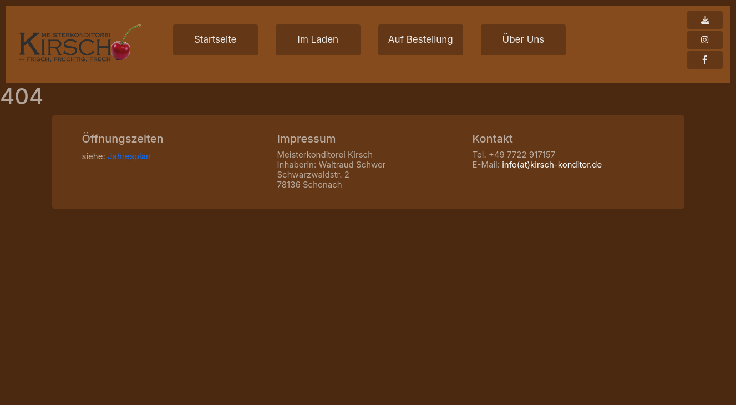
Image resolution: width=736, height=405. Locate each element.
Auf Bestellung (420, 39)
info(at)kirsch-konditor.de (552, 164)
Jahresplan (129, 156)
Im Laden (317, 39)
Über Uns (523, 39)
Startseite (215, 39)
